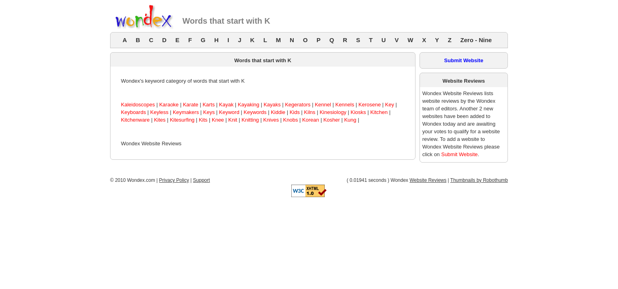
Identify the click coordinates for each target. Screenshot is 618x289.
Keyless (159, 112)
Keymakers (186, 112)
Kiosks (358, 112)
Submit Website (463, 60)
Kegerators (298, 105)
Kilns (309, 112)
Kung (350, 120)
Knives (271, 120)
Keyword (229, 112)
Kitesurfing (182, 120)
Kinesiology (332, 112)
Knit (232, 120)
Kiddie (278, 112)
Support (201, 180)
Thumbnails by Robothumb (479, 180)
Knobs (290, 120)
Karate (190, 105)
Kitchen (378, 112)
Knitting (250, 120)
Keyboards (133, 112)
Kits (203, 120)
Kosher (331, 120)
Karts (209, 105)
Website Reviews (427, 180)
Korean (310, 120)
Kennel (323, 105)
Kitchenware (135, 120)
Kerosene (369, 105)
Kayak (226, 105)
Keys (209, 112)
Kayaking (248, 105)
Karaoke (168, 105)
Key (389, 105)
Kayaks (272, 105)
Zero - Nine (476, 40)
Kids (295, 112)
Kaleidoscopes (138, 105)
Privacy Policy (174, 180)
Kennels (344, 105)
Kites (160, 120)
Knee (218, 120)
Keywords (255, 112)
